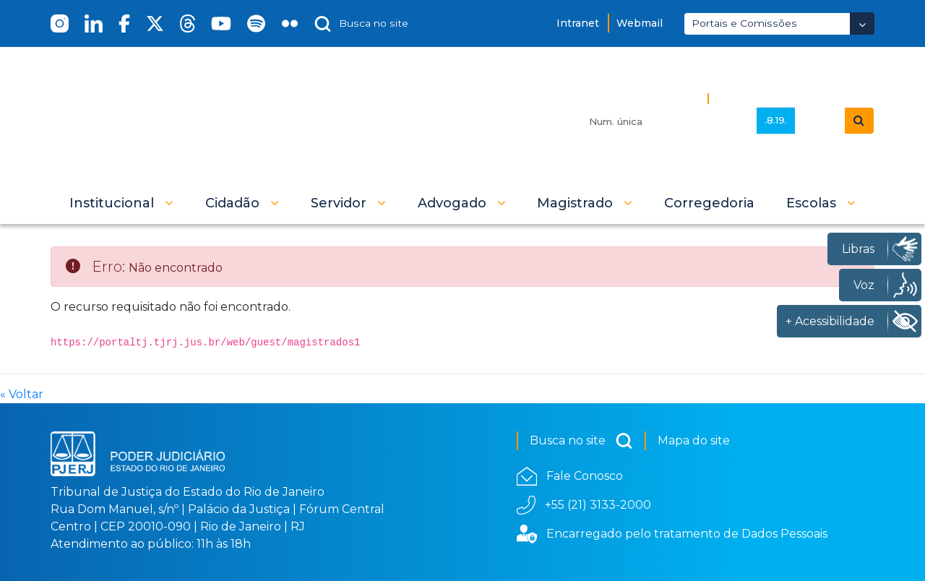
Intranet (577, 23)
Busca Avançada (764, 98)
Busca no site (581, 440)
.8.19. (776, 120)
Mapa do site (694, 440)
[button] (121, 203)
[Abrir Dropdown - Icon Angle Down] (862, 23)
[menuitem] (709, 203)
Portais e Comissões (744, 23)
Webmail (639, 23)
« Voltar (21, 394)
